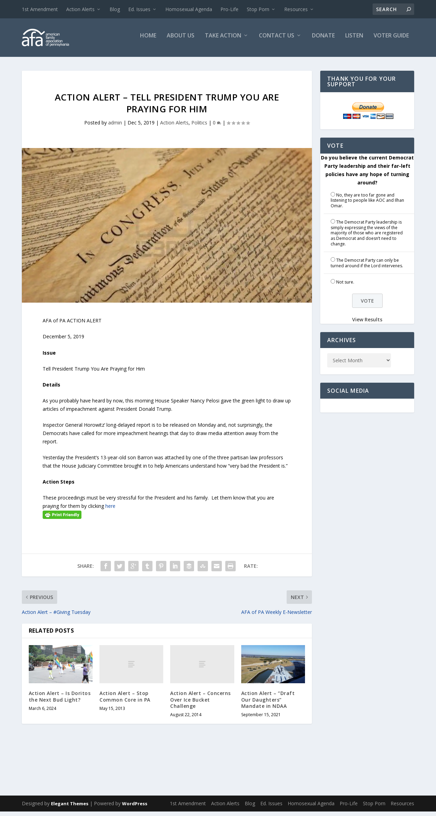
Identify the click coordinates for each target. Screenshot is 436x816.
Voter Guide (391, 40)
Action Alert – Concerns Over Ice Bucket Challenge (200, 703)
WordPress (134, 808)
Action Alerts (80, 9)
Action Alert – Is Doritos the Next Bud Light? (60, 700)
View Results (367, 324)
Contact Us (276, 40)
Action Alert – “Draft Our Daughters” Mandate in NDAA (268, 703)
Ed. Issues (139, 9)
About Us (180, 40)
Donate (323, 40)
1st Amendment (40, 9)
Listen (354, 40)
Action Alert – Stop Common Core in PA (124, 700)
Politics (199, 127)
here (110, 510)
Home (148, 40)
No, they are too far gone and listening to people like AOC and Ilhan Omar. (367, 204)
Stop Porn (258, 9)
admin (115, 127)
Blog (115, 9)
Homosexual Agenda (188, 9)
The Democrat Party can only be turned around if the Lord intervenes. (367, 267)
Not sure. (345, 286)
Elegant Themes (69, 808)
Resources (296, 9)
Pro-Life (229, 9)
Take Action (223, 40)
